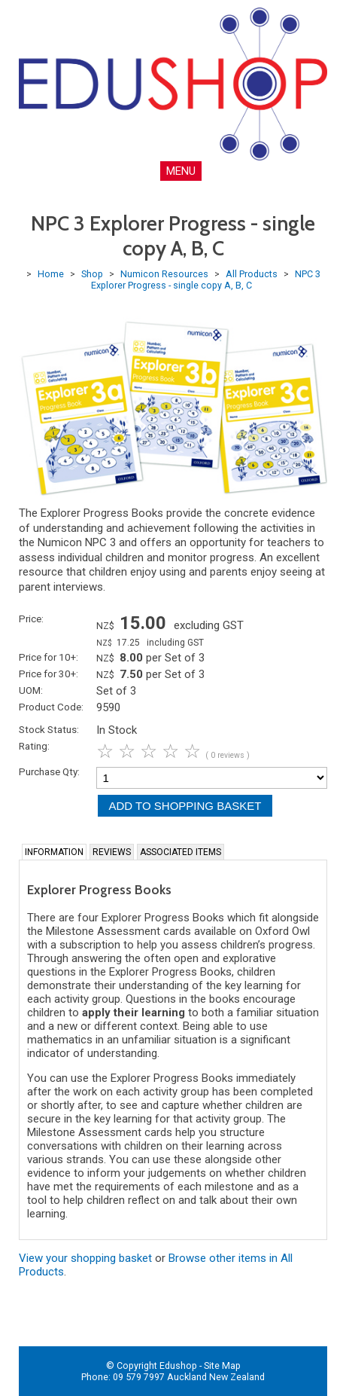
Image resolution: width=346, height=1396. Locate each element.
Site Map (222, 1365)
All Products (252, 274)
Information (54, 852)
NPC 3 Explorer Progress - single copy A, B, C (205, 279)
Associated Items (180, 852)
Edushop (178, 1365)
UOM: (31, 690)
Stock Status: (49, 729)
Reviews (112, 852)
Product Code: (51, 707)
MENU (181, 171)
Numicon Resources (164, 274)
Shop (92, 274)
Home (51, 274)
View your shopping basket (85, 1258)
